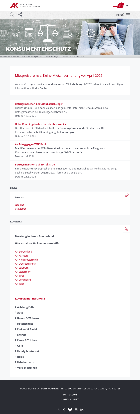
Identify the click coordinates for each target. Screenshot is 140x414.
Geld (20, 345)
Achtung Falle (25, 307)
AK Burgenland (23, 251)
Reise (20, 356)
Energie (22, 334)
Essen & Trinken (27, 340)
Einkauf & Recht (27, 329)
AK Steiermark (23, 271)
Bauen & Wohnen (28, 318)
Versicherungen (27, 367)
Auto (20, 312)
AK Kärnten (21, 255)
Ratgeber (20, 208)
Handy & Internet (28, 351)
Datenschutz (25, 323)
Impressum (70, 394)
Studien (20, 204)
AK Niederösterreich (26, 259)
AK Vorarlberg (23, 279)
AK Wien (20, 283)
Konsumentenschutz (30, 298)
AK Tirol (19, 275)
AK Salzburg (22, 267)
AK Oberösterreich (25, 263)
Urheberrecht (26, 362)
